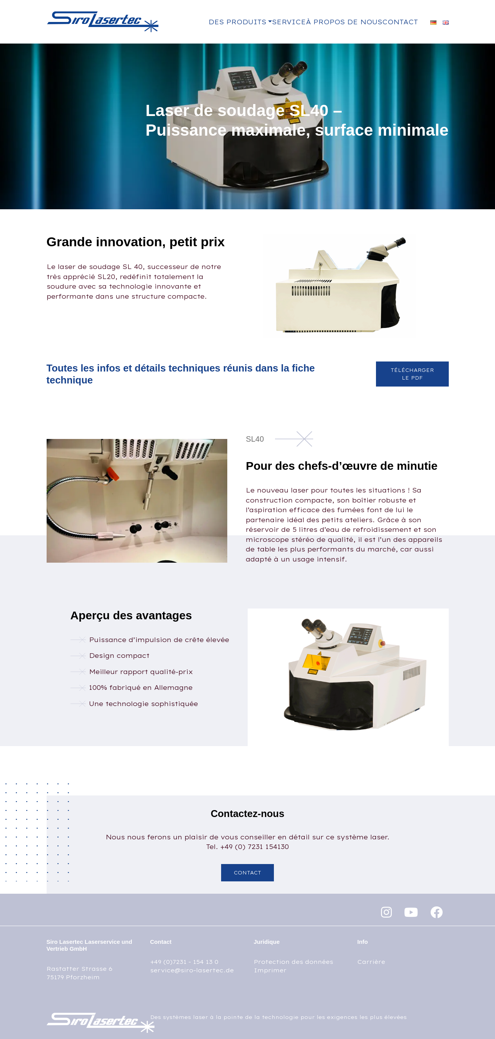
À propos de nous (344, 22)
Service (289, 22)
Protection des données (293, 961)
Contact (400, 22)
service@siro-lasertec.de (192, 970)
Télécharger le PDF (412, 374)
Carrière (371, 961)
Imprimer (270, 970)
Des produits (237, 22)
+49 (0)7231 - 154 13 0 (184, 961)
